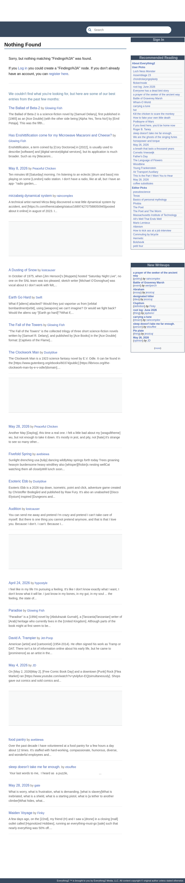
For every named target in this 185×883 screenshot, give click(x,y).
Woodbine (139, 164)
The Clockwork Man (24, 352)
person (138, 326)
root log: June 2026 (144, 86)
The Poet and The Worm (147, 211)
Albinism (138, 226)
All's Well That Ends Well (147, 218)
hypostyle (41, 583)
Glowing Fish (53, 108)
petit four (138, 246)
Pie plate (138, 330)
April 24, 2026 (19, 583)
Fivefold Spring (20, 454)
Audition (15, 509)
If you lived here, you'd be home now (154, 125)
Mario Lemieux (141, 222)
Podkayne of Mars (143, 121)
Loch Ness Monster (144, 71)
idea (136, 299)
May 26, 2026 (141, 144)
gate (37, 785)
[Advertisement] (92, 10)
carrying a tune (141, 106)
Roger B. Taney (142, 129)
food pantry (17, 739)
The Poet (138, 207)
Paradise (15, 610)
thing (137, 313)
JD (34, 665)
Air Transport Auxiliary (145, 171)
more (157, 348)
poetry (137, 278)
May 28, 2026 (19, 426)
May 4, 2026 (18, 665)
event (137, 285)
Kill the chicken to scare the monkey (153, 113)
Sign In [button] (158, 39)
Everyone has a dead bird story (151, 90)
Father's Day (140, 156)
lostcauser (48, 270)
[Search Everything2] (128, 30)
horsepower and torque (146, 140)
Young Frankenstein (144, 168)
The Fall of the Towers (25, 325)
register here (58, 74)
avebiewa (42, 454)
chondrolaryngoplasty (145, 79)
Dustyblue (50, 352)
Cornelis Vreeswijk (143, 152)
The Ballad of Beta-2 (24, 108)
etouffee (70, 767)
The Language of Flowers (147, 160)
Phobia (137, 203)
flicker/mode (140, 82)
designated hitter (143, 296)
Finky (40, 813)
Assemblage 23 (142, 75)
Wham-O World (142, 102)
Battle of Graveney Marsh (147, 98)
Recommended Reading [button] (158, 58)
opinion (138, 340)
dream (137, 319)
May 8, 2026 (18, 168)
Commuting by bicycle (145, 234)
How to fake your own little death (151, 117)
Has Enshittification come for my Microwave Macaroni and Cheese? (60, 135)
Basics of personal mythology (150, 199)
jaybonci (149, 313)
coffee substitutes (143, 183)
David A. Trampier (22, 638)
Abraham (138, 289)
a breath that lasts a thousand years (153, 148)
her (135, 110)
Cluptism (138, 303)
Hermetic (138, 238)
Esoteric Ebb (18, 481)
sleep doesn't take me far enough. (35, 767)
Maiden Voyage (20, 813)
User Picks (138, 67)
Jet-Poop (47, 638)
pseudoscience (141, 191)
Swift (39, 297)
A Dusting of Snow (23, 270)
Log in (23, 68)
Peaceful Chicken (44, 168)
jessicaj (150, 292)
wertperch (151, 285)
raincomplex (65, 195)
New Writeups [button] (159, 265)
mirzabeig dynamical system (30, 195)
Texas (136, 195)
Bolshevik (138, 242)
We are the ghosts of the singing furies (155, 137)
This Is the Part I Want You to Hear (153, 175)
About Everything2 (143, 63)
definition (139, 306)
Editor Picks (139, 187)
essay (137, 292)
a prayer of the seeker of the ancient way (156, 94)
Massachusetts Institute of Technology (155, 215)
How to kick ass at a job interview (152, 230)
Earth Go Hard (20, 297)
